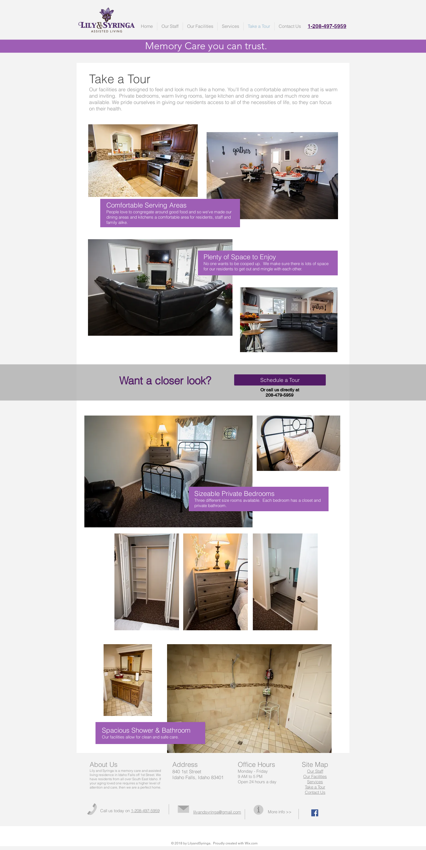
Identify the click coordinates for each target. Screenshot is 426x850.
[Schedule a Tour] (280, 380)
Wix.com (251, 843)
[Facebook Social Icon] (314, 812)
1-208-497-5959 (145, 810)
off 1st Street (145, 775)
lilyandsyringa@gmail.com (217, 812)
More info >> (280, 811)
